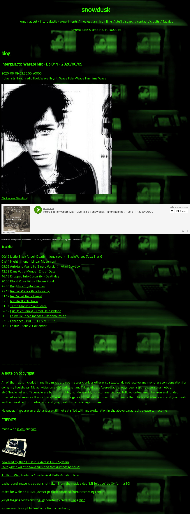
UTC (105, 29)
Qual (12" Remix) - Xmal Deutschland (35, 310)
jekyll (21, 428)
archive (98, 21)
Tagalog (167, 21)
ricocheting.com (90, 491)
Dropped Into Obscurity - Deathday (34, 276)
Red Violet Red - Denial (26, 296)
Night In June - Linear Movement (33, 261)
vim (33, 428)
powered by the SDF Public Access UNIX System (40, 462)
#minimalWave (95, 78)
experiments (69, 21)
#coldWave (40, 78)
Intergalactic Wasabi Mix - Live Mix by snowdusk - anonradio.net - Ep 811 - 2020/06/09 (46, 240)
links (109, 21)
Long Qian (78, 499)
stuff (118, 21)
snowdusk (5, 240)
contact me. (160, 410)
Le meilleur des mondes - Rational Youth (38, 315)
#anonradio (24, 78)
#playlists (8, 78)
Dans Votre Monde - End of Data (32, 271)
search (129, 21)
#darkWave (76, 78)
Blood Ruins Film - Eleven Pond (32, 281)
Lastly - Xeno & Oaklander (28, 325)
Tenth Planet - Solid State (28, 306)
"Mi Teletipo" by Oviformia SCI (109, 483)
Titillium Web (10, 475)
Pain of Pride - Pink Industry (30, 291)
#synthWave (58, 78)
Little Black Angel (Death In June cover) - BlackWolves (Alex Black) (56, 256)
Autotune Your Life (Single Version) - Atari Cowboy (45, 266)
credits (155, 21)
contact (142, 21)
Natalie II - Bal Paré (24, 301)
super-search (10, 508)
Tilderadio (88, 387)
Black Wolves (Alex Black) (14, 198)
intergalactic (48, 21)
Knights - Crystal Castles (27, 286)
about (33, 21)
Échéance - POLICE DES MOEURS (33, 320)
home (22, 21)
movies (85, 21)
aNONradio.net (64, 387)
